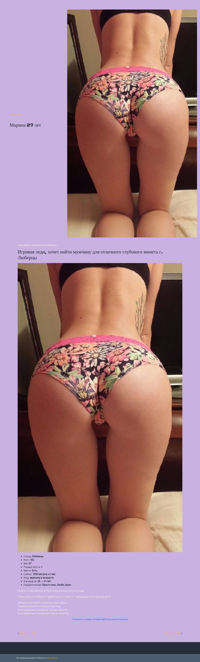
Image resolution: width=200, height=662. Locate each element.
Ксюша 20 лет (173, 633)
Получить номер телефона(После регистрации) (100, 619)
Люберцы (16, 114)
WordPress (52, 658)
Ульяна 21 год (27, 633)
